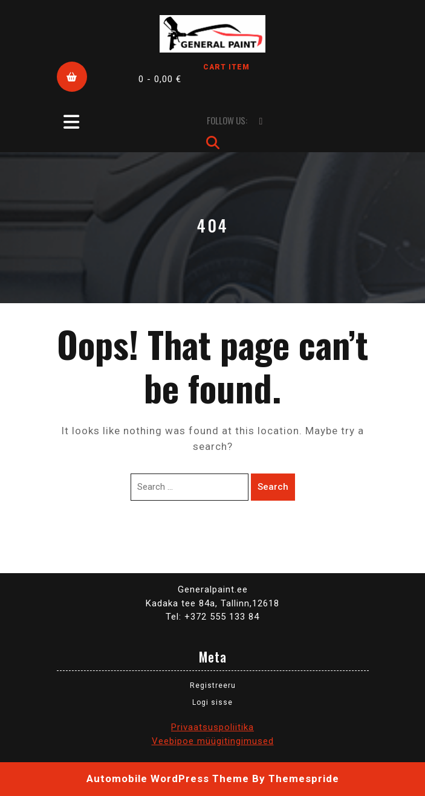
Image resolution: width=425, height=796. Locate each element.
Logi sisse (212, 702)
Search (273, 486)
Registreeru (213, 685)
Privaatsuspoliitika (212, 727)
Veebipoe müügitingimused (213, 741)
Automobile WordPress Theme (167, 778)
